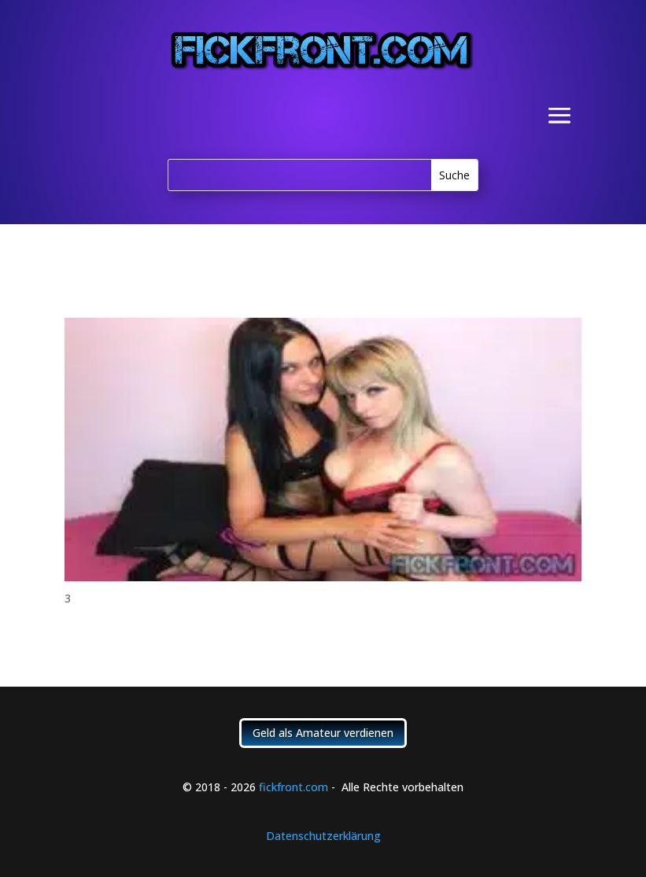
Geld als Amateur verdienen (323, 732)
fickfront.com (293, 786)
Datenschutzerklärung (323, 835)
